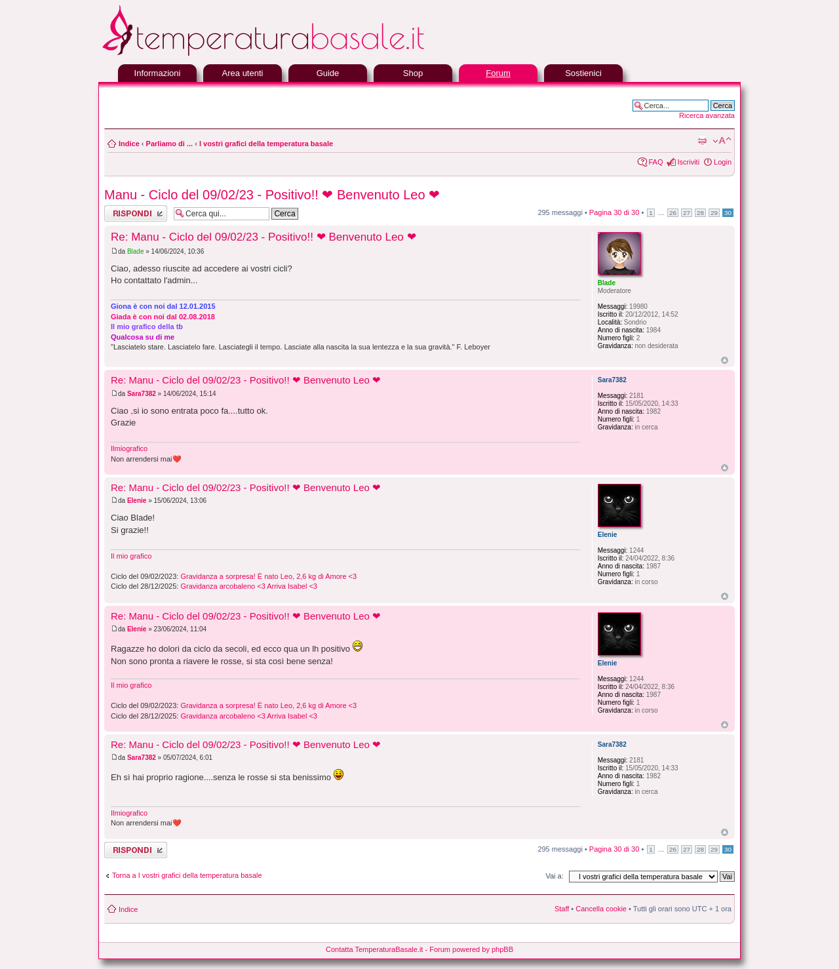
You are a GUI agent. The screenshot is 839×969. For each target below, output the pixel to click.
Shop (413, 73)
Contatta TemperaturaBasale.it (374, 949)
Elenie (136, 500)
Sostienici (583, 73)
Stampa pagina (702, 141)
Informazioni (157, 73)
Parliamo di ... (169, 144)
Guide (328, 73)
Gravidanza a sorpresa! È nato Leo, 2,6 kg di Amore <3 (268, 576)
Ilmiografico (129, 448)
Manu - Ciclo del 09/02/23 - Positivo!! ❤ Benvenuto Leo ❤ (272, 195)
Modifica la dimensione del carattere (722, 141)
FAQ (655, 162)
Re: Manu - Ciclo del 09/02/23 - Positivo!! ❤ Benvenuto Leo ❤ (263, 237)
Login (723, 162)
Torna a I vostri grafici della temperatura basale (187, 875)
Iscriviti (688, 162)
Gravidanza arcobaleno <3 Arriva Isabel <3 (248, 586)
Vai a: (554, 876)
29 (714, 212)
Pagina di (614, 212)
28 (700, 212)
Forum (498, 73)
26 (672, 212)
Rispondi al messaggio (135, 213)
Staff (562, 909)
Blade (135, 251)
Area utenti (242, 73)
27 (686, 212)
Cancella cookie (601, 909)
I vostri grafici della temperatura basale (266, 144)
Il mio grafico (131, 556)
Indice (129, 144)
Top (724, 360)
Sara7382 (141, 393)
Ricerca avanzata (707, 115)
